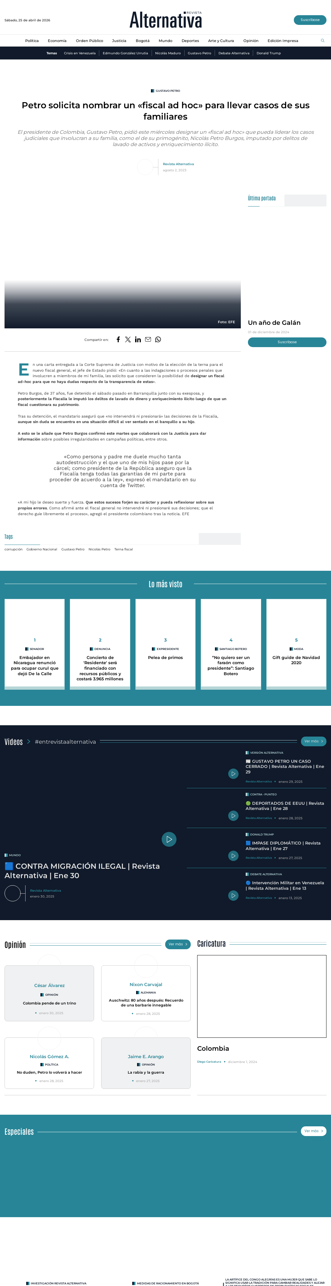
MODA (298, 649)
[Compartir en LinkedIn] (138, 339)
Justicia (119, 40)
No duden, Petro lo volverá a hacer (49, 1072)
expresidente (168, 649)
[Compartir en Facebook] (118, 339)
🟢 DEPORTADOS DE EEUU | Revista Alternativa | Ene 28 (285, 806)
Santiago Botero (233, 649)
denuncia (102, 649)
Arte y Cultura (221, 40)
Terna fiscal (123, 549)
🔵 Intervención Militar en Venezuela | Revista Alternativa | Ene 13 (285, 885)
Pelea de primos (165, 657)
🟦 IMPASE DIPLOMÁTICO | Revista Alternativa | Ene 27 (283, 846)
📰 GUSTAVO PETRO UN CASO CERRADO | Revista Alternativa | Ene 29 (285, 766)
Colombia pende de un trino (49, 1003)
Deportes (190, 40)
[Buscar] (322, 40)
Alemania (148, 992)
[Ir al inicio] (166, 20)
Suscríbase (310, 19)
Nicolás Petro (99, 549)
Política (32, 40)
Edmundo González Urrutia (125, 53)
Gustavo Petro (199, 53)
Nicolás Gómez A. (49, 1056)
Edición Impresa (283, 40)
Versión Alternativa (266, 752)
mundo (15, 855)
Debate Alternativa (234, 53)
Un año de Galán (274, 322)
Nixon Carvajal (146, 984)
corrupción (14, 549)
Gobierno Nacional (42, 549)
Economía (57, 40)
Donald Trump (269, 53)
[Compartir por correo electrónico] (148, 339)
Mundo (165, 40)
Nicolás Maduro (168, 53)
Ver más (313, 741)
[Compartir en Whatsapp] (158, 339)
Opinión (251, 40)
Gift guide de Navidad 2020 (296, 660)
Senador (37, 649)
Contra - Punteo (263, 794)
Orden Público (89, 40)
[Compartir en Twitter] (128, 339)
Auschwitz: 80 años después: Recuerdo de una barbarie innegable (146, 1002)
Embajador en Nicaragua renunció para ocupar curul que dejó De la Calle (35, 665)
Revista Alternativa (178, 164)
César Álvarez (49, 985)
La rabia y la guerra (146, 1072)
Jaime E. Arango (146, 1056)
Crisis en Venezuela (80, 53)
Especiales (19, 1131)
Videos (14, 741)
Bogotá (143, 40)
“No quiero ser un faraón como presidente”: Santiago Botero (231, 665)
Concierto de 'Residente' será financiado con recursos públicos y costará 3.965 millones (100, 668)
